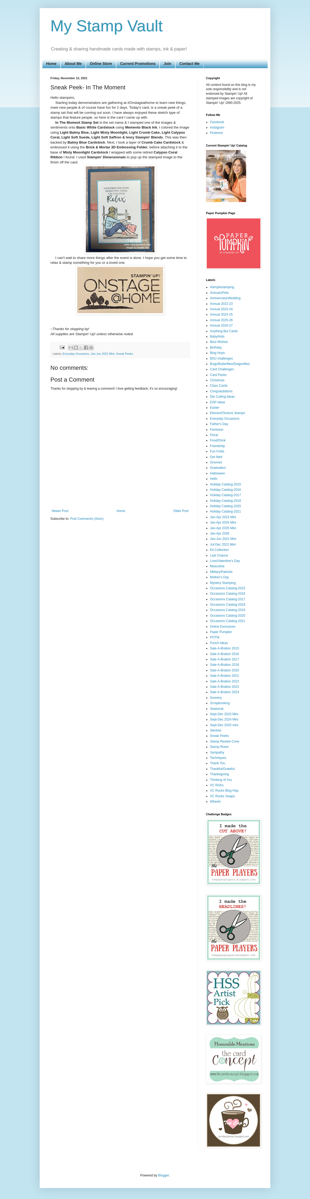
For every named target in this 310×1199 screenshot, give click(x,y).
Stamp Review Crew (224, 741)
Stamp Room (219, 747)
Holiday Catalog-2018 (225, 501)
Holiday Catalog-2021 (225, 511)
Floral (214, 435)
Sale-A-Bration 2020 (224, 670)
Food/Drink (218, 440)
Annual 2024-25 (221, 314)
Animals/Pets (219, 293)
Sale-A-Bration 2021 (224, 676)
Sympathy (217, 752)
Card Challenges (222, 369)
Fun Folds (217, 451)
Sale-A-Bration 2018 (224, 665)
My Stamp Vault (106, 26)
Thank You (217, 763)
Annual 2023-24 (221, 309)
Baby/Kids (217, 336)
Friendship (217, 446)
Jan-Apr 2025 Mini (223, 528)
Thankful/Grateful (222, 769)
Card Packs (218, 375)
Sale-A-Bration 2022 (224, 681)
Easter (214, 408)
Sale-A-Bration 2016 (224, 654)
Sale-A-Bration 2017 (224, 659)
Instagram (217, 127)
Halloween (217, 473)
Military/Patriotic (221, 572)
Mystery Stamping (223, 583)
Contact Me (189, 63)
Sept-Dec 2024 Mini (224, 719)
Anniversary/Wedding (225, 298)
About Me (73, 63)
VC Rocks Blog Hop (224, 790)
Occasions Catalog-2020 (227, 615)
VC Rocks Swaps (222, 796)
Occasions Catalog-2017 (227, 599)
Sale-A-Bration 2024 (224, 692)
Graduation (218, 468)
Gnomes (216, 462)
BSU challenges (221, 358)
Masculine (217, 566)
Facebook (217, 122)
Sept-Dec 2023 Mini (224, 714)
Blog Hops (217, 353)
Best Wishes (219, 342)
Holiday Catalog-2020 (225, 506)
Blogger (163, 1175)
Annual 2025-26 (221, 320)
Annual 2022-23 (221, 304)
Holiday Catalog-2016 (225, 490)
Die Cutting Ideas (222, 397)
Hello (213, 479)
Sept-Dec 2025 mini (224, 725)
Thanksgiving (219, 774)
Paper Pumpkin (221, 632)
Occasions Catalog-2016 (227, 593)
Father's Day (219, 424)
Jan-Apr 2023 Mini (223, 517)
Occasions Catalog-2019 (227, 610)
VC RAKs (217, 785)
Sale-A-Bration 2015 (224, 648)
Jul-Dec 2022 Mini (223, 544)
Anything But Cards (224, 331)
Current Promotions (138, 63)
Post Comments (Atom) (87, 519)
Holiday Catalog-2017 (225, 495)
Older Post (181, 511)
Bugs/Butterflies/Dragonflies (230, 364)
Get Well (216, 457)
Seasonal (216, 709)
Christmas (217, 380)
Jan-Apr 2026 (219, 533)
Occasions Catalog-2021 (227, 621)
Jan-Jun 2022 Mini (102, 353)
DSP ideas (217, 402)
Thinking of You (221, 780)
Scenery (216, 698)
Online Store (101, 63)
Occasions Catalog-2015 (227, 588)
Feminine (216, 430)
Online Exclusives (222, 626)
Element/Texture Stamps (227, 413)
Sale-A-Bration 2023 (224, 687)
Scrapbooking (220, 703)
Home (51, 63)
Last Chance (219, 555)
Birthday (216, 347)
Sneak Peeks (124, 353)
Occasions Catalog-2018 (227, 604)
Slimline (215, 730)
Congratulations (221, 391)
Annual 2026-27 (221, 325)
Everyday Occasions (76, 353)
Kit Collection (219, 550)
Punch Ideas (219, 643)
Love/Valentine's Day (225, 561)
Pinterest (216, 133)
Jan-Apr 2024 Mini (223, 522)
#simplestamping (222, 287)
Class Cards (218, 386)
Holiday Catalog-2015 (225, 484)
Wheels (215, 801)
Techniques (218, 758)
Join (167, 63)
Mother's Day (219, 577)
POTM (214, 637)
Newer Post (60, 511)
